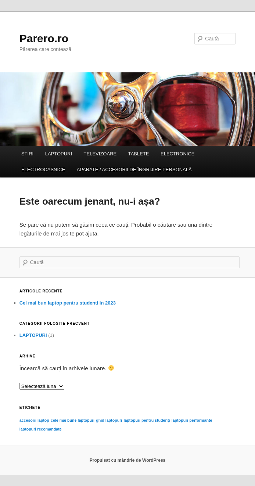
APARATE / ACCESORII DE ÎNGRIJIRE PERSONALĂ (134, 169)
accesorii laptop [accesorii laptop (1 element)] (34, 420)
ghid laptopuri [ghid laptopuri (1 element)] (109, 420)
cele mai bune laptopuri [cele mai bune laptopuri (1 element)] (72, 420)
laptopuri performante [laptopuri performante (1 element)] (192, 420)
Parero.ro (43, 38)
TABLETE (138, 153)
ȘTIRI (27, 153)
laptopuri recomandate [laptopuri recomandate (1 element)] (40, 429)
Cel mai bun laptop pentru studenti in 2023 (67, 303)
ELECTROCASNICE (43, 169)
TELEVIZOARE (100, 153)
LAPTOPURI (58, 153)
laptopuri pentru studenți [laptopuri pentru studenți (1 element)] (146, 420)
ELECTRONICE (177, 153)
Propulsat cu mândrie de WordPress (128, 460)
